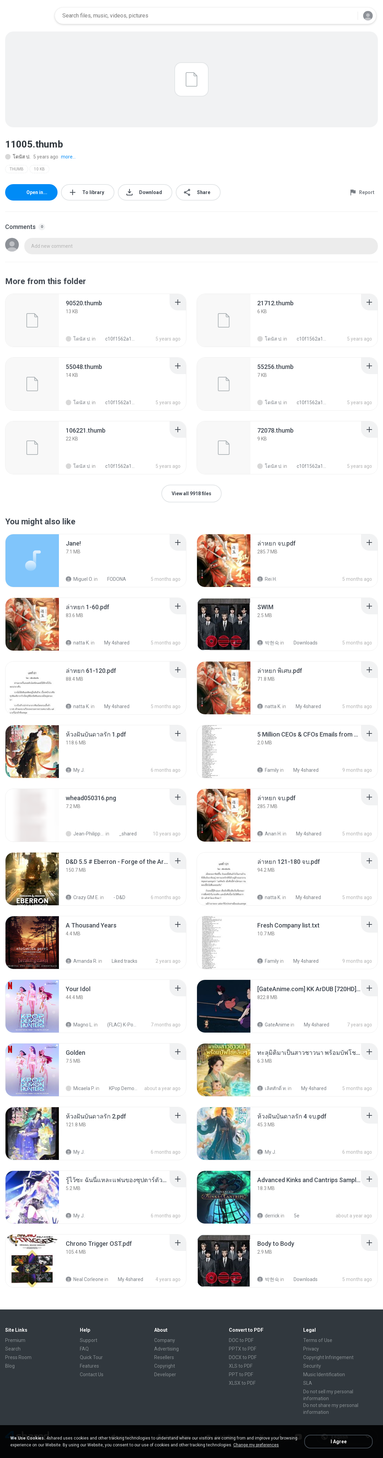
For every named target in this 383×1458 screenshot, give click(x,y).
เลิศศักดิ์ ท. (272, 1088)
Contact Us (91, 1374)
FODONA (113, 579)
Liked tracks (120, 961)
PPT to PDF (241, 1374)
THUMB (17, 169)
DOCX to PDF (243, 1357)
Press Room (18, 1357)
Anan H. (269, 833)
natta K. (78, 642)
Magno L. (79, 1024)
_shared (124, 833)
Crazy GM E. (82, 897)
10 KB (39, 169)
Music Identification (324, 1374)
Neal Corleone (84, 1279)
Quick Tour (91, 1357)
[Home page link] (28, 16)
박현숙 (268, 642)
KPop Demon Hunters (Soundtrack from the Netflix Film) (120, 1088)
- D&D (115, 897)
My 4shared (113, 642)
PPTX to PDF (242, 1349)
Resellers (164, 1357)
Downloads (302, 642)
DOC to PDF (241, 1340)
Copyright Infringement (328, 1357)
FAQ (84, 1349)
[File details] (32, 320)
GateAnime (273, 1024)
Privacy (311, 1349)
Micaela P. (80, 1088)
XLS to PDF (240, 1366)
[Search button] (348, 16)
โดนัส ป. (17, 156)
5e (292, 1215)
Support (88, 1340)
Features (89, 1366)
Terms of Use (317, 1340)
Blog (10, 1366)
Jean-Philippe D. (85, 833)
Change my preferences (256, 1445)
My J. (75, 770)
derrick (268, 1215)
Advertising (166, 1349)
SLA (307, 1383)
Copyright (164, 1366)
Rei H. (267, 579)
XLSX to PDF (242, 1383)
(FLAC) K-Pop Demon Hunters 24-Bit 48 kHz (119, 1024)
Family (268, 770)
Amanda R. (81, 961)
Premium (15, 1340)
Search (13, 1349)
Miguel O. (79, 579)
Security (312, 1366)
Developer (165, 1374)
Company (164, 1340)
